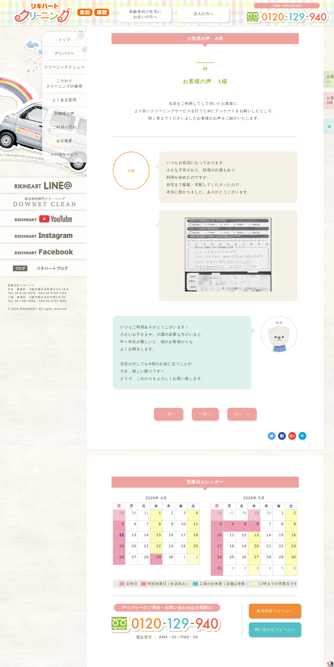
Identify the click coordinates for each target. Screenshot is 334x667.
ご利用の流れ (64, 127)
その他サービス (64, 155)
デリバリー (64, 53)
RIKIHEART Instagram (43, 235)
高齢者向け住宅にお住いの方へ (145, 14)
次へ (243, 414)
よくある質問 (64, 100)
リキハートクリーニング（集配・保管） (61, 9)
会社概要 (64, 141)
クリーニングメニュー (64, 67)
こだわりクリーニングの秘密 (64, 83)
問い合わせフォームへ (275, 630)
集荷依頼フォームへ (275, 611)
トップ (64, 40)
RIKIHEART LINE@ (43, 185)
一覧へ (205, 414)
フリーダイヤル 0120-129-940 (165, 623)
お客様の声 (64, 114)
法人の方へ (204, 14)
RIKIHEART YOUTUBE (43, 218)
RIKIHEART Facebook (43, 251)
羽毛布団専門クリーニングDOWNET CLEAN (43, 202)
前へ (168, 414)
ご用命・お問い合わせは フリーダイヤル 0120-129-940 (287, 13)
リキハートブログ (43, 268)
